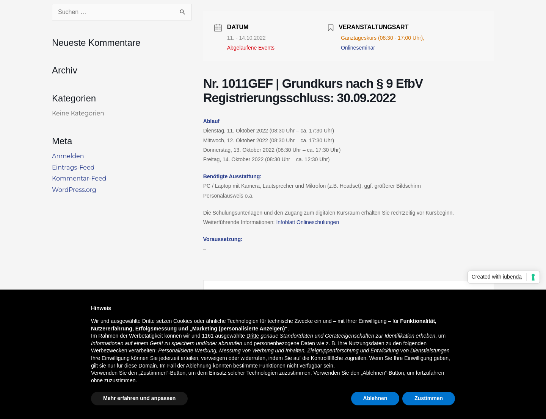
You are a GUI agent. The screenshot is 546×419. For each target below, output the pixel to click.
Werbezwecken (109, 350)
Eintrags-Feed (73, 167)
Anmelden (68, 156)
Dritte (252, 336)
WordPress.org (74, 189)
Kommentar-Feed (79, 178)
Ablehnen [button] (375, 398)
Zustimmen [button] (428, 398)
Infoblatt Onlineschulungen (307, 222)
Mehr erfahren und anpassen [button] (139, 398)
